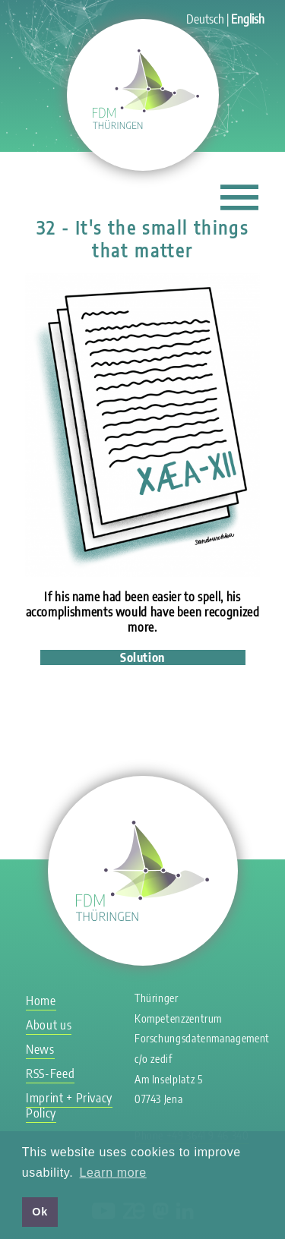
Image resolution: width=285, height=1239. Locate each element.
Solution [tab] (142, 657)
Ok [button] (39, 1212)
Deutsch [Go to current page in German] (205, 19)
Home (41, 1000)
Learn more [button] (113, 1172)
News (40, 1049)
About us (48, 1024)
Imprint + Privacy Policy (69, 1105)
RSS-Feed (50, 1073)
